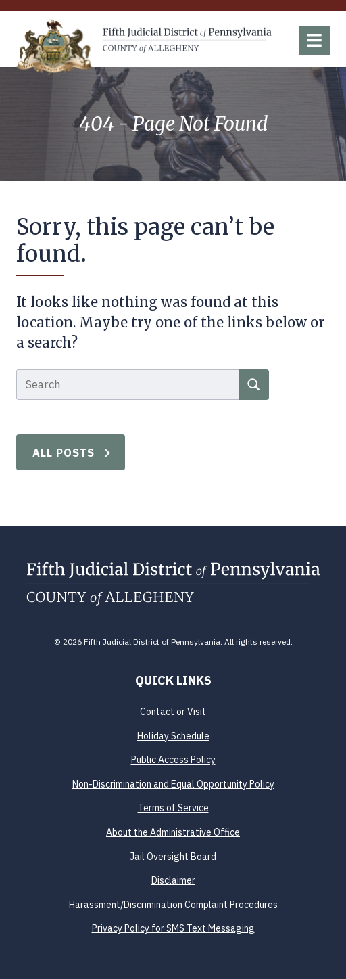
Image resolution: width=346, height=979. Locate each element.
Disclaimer (173, 880)
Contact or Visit (173, 712)
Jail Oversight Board (173, 856)
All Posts (63, 452)
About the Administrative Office (173, 832)
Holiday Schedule (173, 736)
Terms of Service (173, 808)
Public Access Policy (173, 760)
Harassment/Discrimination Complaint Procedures (173, 904)
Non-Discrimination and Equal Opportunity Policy (173, 784)
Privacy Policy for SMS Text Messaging (173, 928)
